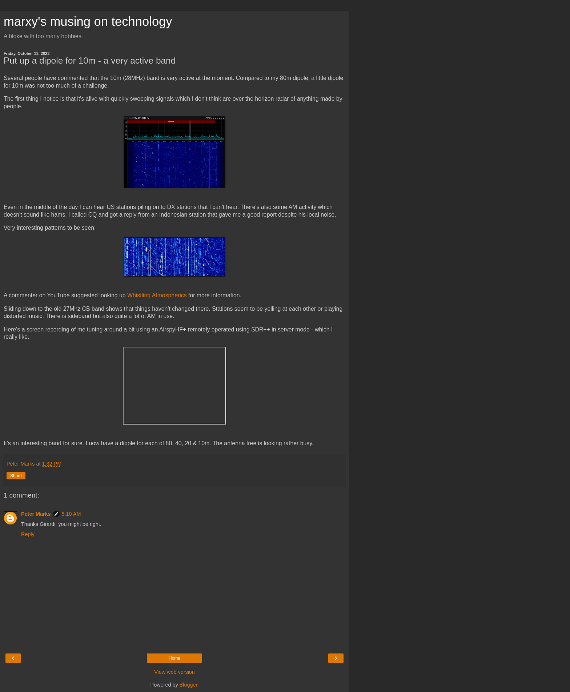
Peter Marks (36, 514)
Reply (28, 534)
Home (174, 658)
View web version (174, 672)
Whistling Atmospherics (157, 295)
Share (16, 475)
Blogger (188, 685)
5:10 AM (71, 514)
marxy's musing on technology (88, 21)
